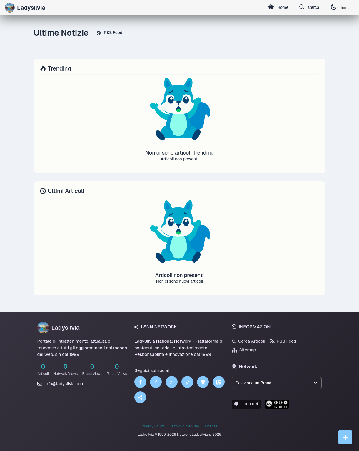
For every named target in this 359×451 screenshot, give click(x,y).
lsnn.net (246, 403)
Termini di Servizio (184, 426)
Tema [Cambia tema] (340, 7)
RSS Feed (109, 32)
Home (278, 7)
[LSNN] (219, 382)
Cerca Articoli (248, 341)
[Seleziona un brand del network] (277, 383)
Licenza (211, 426)
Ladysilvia (58, 327)
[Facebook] (140, 382)
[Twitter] (172, 382)
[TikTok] (187, 382)
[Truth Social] (140, 397)
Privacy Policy (153, 426)
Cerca (309, 7)
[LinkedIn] (203, 382)
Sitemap (244, 350)
